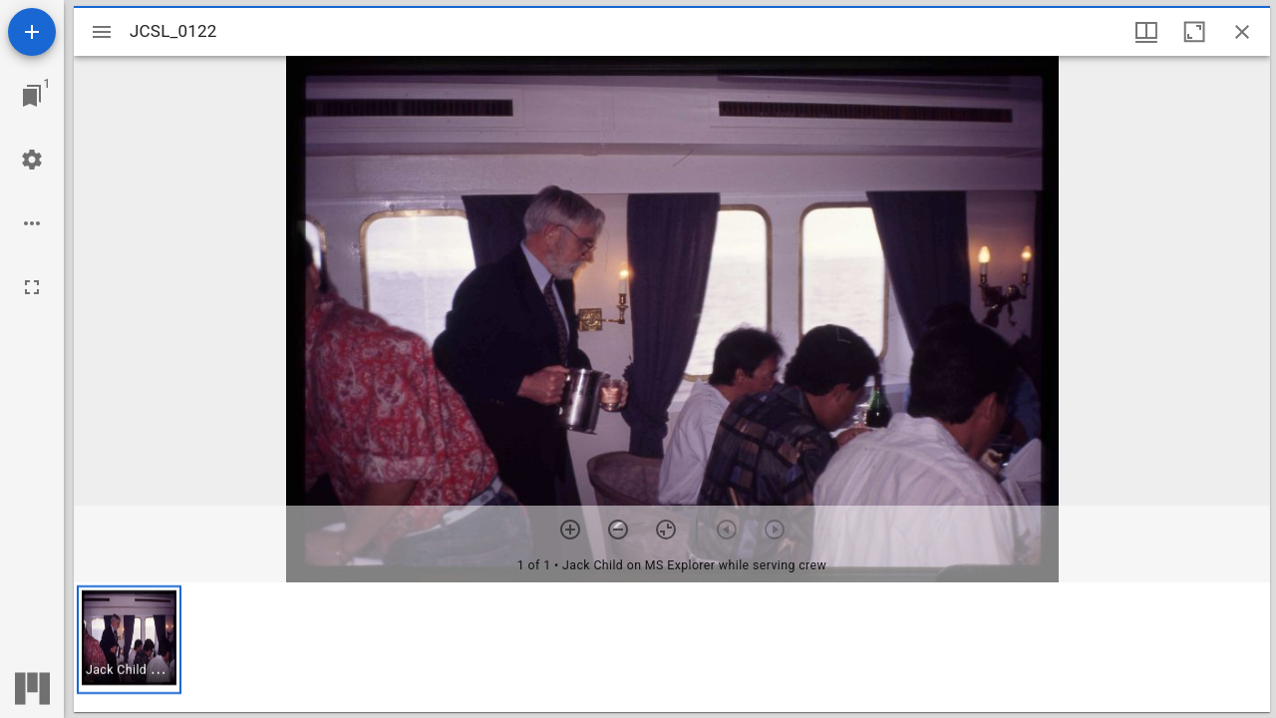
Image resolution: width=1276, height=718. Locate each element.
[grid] (672, 647)
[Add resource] (32, 32)
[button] (129, 639)
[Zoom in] (570, 529)
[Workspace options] (32, 223)
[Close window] (1242, 32)
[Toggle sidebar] (102, 32)
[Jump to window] (32, 96)
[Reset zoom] (666, 529)
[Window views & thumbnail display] (1146, 32)
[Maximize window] (1194, 32)
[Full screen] (32, 287)
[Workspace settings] (32, 159)
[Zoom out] (618, 529)
